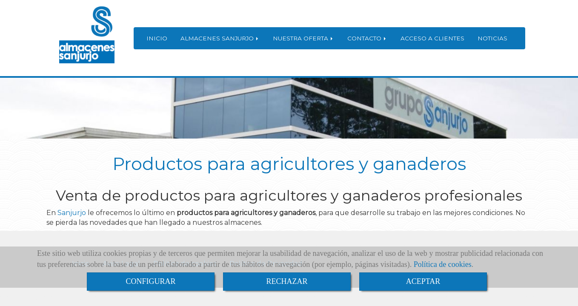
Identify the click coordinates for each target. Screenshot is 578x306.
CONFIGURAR (150, 281)
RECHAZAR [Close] (286, 281)
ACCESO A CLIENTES (432, 38)
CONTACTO (367, 38)
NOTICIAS (492, 38)
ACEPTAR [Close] (423, 281)
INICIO (156, 38)
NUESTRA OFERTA (303, 38)
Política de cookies (443, 264)
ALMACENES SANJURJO (220, 38)
